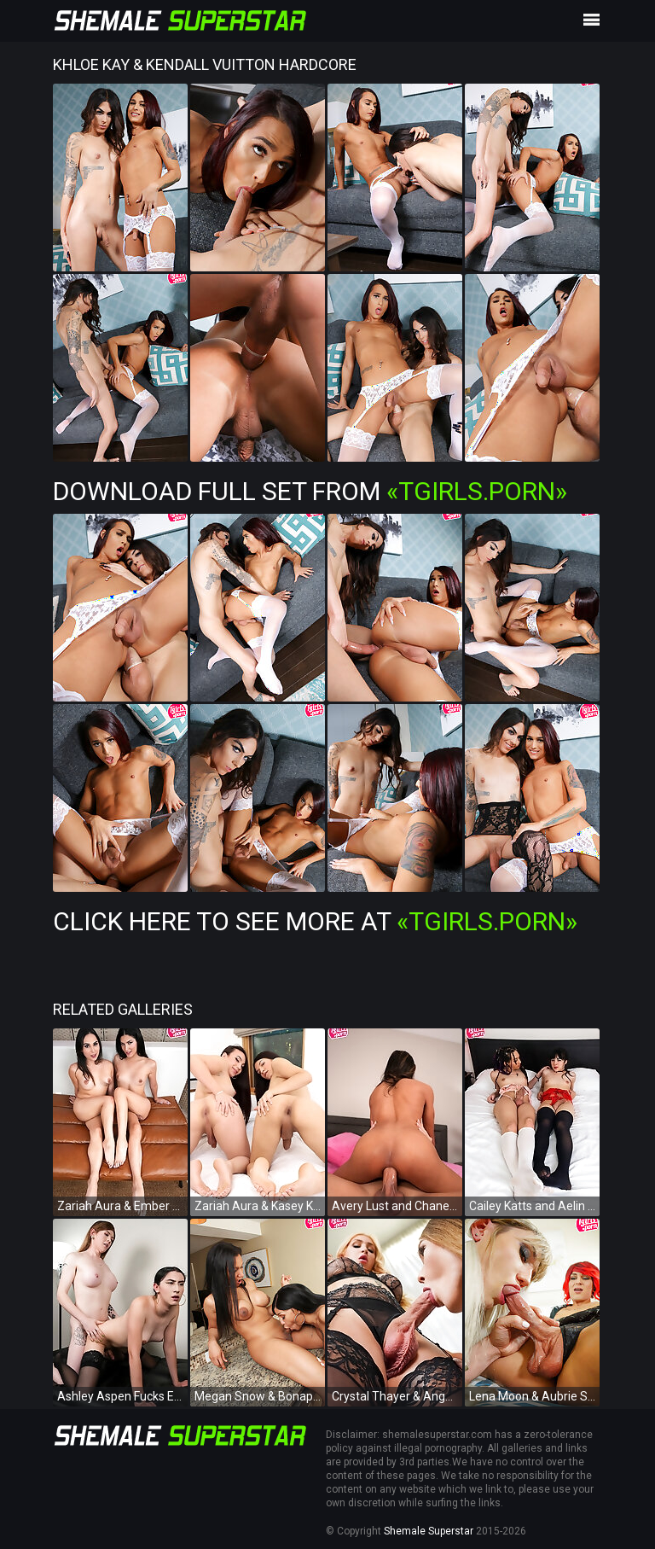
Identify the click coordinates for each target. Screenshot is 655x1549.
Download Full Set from (310, 491)
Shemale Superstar (428, 1531)
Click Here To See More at (315, 921)
